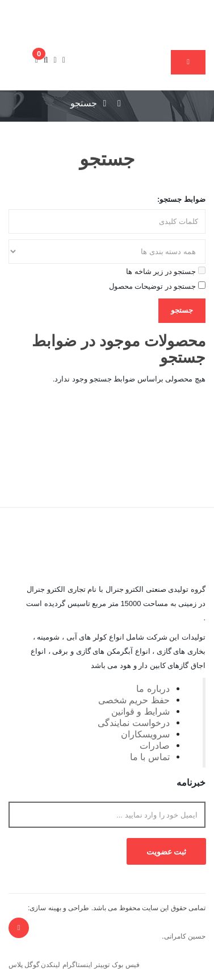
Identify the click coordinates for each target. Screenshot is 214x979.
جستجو (83, 103)
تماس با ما (150, 757)
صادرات (155, 745)
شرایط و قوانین (140, 711)
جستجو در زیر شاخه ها (165, 271)
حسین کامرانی (184, 936)
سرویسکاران (145, 734)
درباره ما (153, 688)
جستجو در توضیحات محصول (157, 286)
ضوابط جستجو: (181, 199)
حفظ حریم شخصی (134, 700)
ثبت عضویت (166, 851)
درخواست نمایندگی (134, 722)
